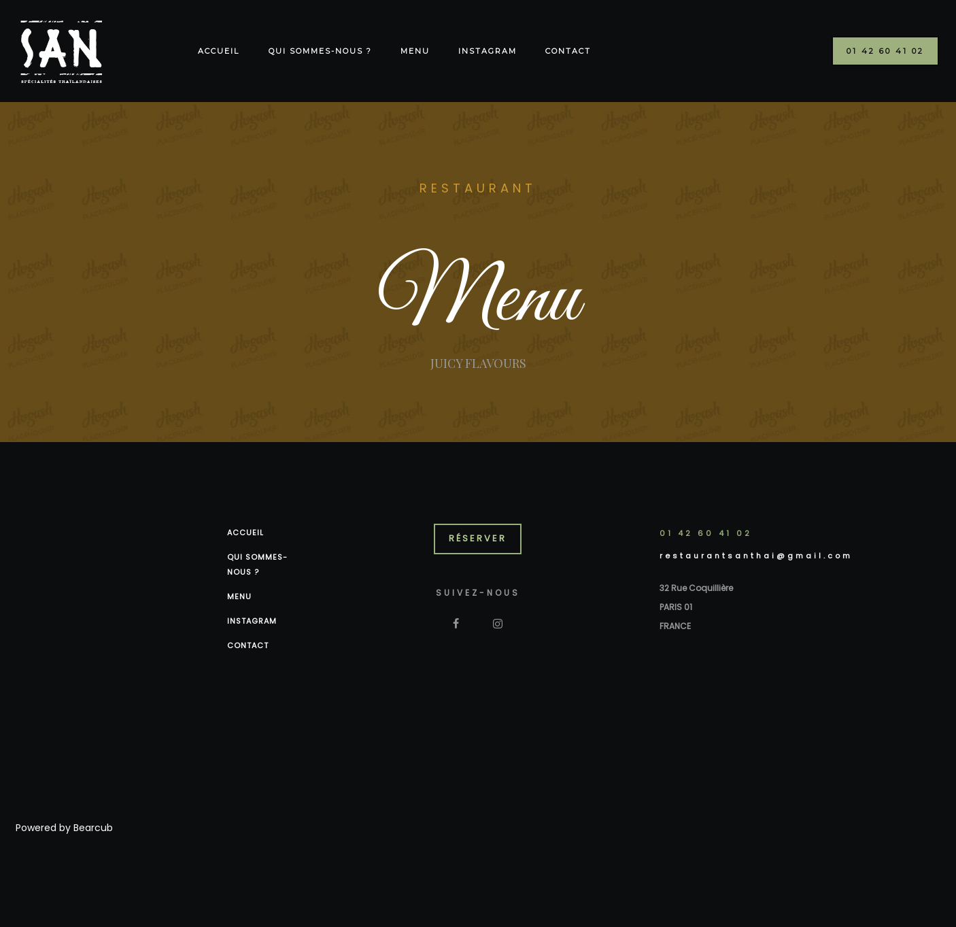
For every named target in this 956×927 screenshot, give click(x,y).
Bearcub (93, 828)
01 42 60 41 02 (706, 533)
